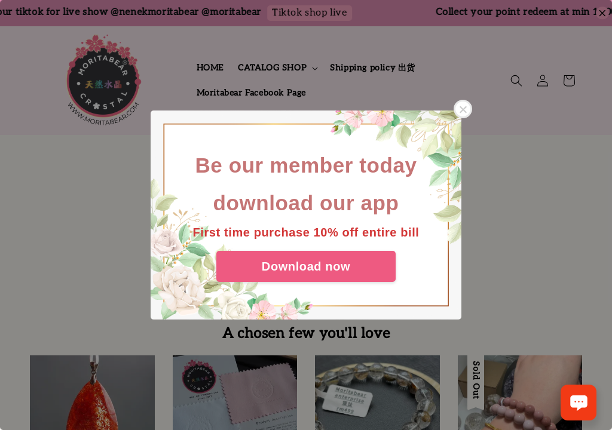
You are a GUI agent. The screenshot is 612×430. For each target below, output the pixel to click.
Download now (306, 266)
